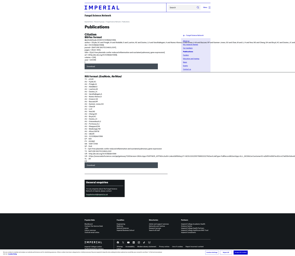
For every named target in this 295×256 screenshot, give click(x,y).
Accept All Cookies (241, 252)
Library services (90, 230)
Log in (119, 249)
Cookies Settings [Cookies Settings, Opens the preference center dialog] (211, 252)
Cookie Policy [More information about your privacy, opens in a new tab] (12, 254)
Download (91, 66)
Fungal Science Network (98, 15)
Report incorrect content (195, 247)
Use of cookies (177, 247)
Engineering (121, 224)
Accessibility (130, 247)
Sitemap (120, 247)
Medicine (120, 226)
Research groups (99, 22)
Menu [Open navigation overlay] (206, 7)
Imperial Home (89, 22)
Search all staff (154, 230)
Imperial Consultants (188, 232)
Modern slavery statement (146, 247)
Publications (126, 22)
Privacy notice (164, 247)
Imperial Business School (125, 230)
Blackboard (89, 224)
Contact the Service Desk (94, 226)
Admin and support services (159, 224)
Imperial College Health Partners (192, 228)
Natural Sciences (123, 228)
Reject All (226, 252)
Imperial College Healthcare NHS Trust (194, 230)
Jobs (86, 228)
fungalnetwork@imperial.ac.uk (97, 195)
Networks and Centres (157, 226)
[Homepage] (125, 7)
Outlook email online (92, 232)
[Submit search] (197, 7)
